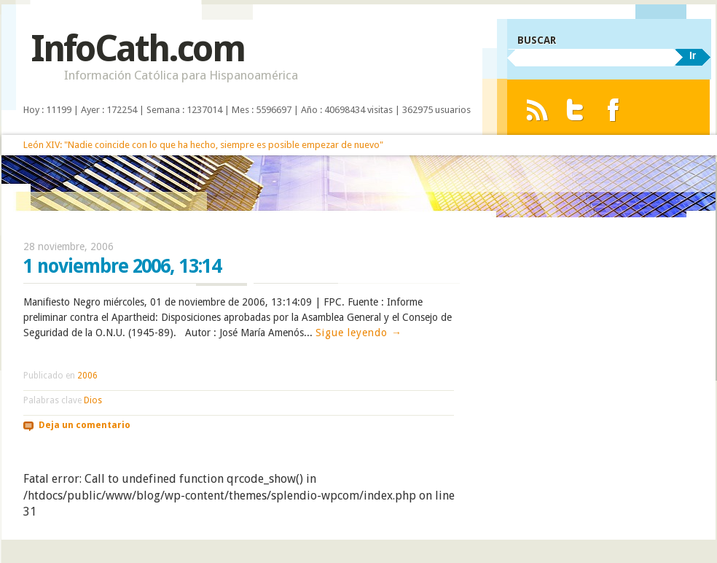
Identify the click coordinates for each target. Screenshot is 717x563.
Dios (93, 400)
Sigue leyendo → (359, 332)
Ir (692, 55)
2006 (87, 375)
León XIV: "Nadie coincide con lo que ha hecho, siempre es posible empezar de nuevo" (203, 144)
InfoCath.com (137, 48)
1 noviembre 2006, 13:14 (122, 266)
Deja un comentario (84, 425)
